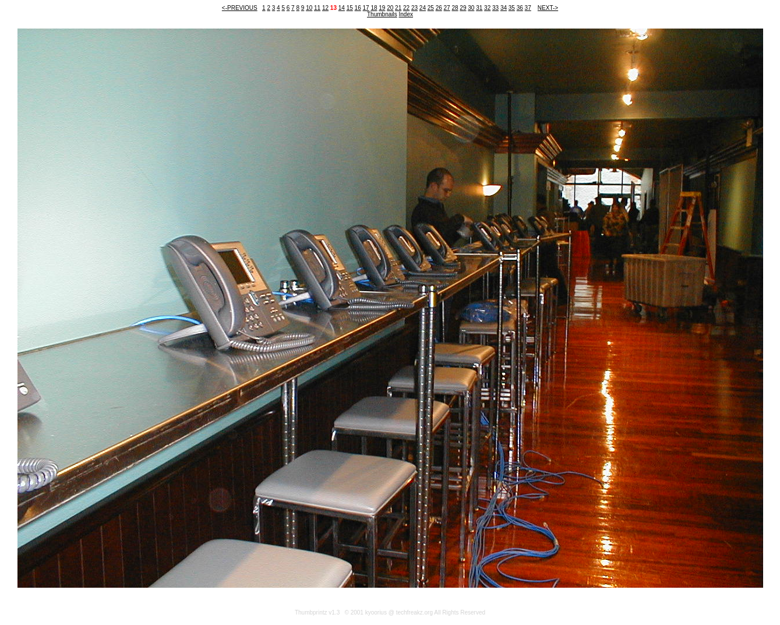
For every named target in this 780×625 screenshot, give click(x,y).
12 (325, 8)
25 (431, 8)
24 (422, 8)
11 (317, 8)
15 (350, 8)
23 (414, 8)
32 (487, 8)
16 (358, 8)
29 (463, 8)
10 (309, 8)
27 (447, 8)
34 (503, 8)
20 (390, 8)
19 (382, 8)
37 (528, 8)
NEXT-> (548, 8)
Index (406, 14)
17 (365, 8)
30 (471, 8)
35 (512, 8)
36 (520, 8)
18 (373, 8)
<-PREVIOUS (239, 8)
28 (454, 8)
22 (406, 8)
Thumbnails (382, 14)
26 (439, 8)
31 (479, 8)
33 (495, 8)
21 (398, 8)
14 (341, 8)
